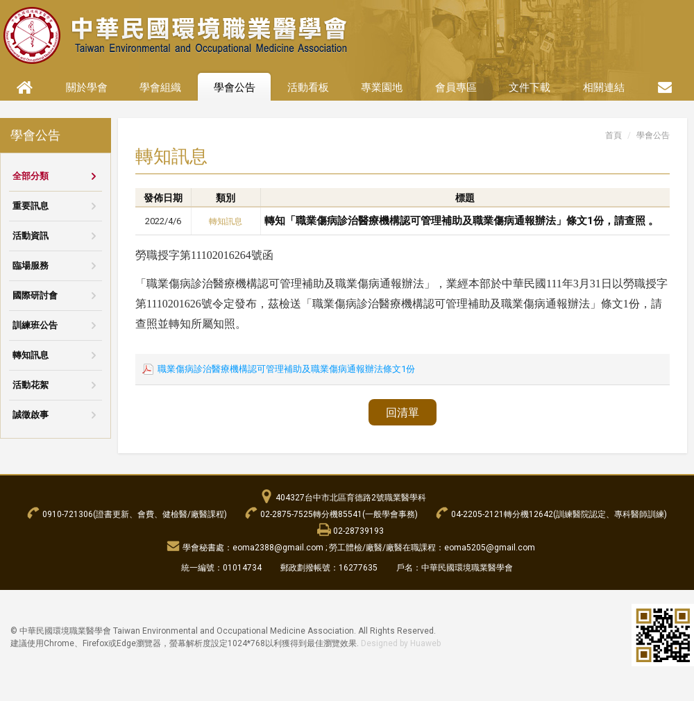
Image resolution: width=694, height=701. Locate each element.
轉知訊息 (30, 355)
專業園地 (382, 87)
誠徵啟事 (30, 414)
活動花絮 (30, 385)
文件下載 (529, 87)
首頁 (613, 135)
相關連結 (604, 87)
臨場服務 (30, 265)
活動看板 (308, 87)
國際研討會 (35, 295)
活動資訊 (30, 235)
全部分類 (30, 176)
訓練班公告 (35, 325)
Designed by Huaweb (401, 643)
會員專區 (456, 87)
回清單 (402, 412)
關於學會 (87, 87)
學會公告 (234, 87)
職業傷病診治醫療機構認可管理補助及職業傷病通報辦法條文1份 (286, 369)
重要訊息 (30, 206)
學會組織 (160, 87)
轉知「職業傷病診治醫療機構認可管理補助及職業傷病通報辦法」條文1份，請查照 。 (461, 220)
